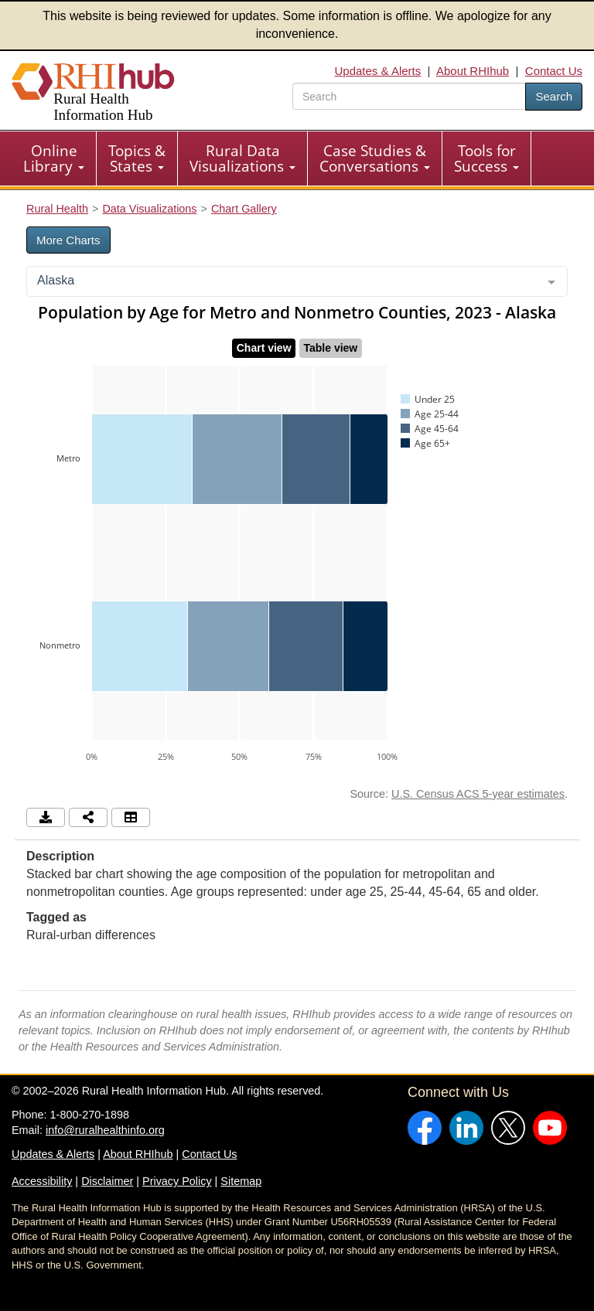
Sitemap (240, 1181)
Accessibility (42, 1181)
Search (553, 96)
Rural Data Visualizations (242, 158)
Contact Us (553, 70)
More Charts (68, 240)
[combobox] (297, 281)
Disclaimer (107, 1181)
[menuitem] (54, 158)
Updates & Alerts (378, 70)
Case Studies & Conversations (374, 158)
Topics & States (137, 158)
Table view (330, 348)
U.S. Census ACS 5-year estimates (478, 794)
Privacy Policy (177, 1181)
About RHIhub (472, 70)
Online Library (53, 158)
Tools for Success (486, 158)
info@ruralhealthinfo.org (105, 1130)
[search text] (409, 96)
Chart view (264, 348)
